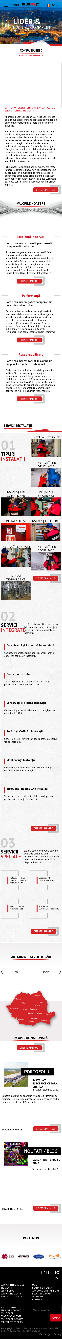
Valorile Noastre (31, 203)
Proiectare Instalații (19, 674)
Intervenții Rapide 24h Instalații (27, 788)
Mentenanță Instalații (20, 760)
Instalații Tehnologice (15, 577)
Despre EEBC (7, 1290)
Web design (44, 1334)
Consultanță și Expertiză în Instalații (30, 645)
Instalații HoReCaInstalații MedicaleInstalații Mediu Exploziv (18, 880)
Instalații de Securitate (46, 548)
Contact (37, 1299)
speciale (11, 856)
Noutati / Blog (40, 1151)
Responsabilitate (31, 355)
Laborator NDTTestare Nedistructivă (48, 879)
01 (8, 445)
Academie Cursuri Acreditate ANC (49, 907)
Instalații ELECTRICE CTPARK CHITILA (44, 1083)
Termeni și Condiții (11, 1310)
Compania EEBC (31, 50)
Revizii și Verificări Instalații (24, 731)
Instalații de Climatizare (15, 493)
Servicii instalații (18, 425)
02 (8, 616)
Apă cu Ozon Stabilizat (45, 1290)
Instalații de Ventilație (46, 464)
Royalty (57, 1334)
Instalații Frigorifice (46, 493)
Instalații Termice (46, 437)
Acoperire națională (31, 1038)
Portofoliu (37, 1072)
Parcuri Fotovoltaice (13, 1296)
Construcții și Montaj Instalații (26, 703)
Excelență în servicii (31, 237)
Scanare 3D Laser (42, 1287)
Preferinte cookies (12, 1322)
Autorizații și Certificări (31, 957)
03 (8, 842)
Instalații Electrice (46, 521)
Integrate (13, 630)
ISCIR (46, 972)
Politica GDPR (8, 1307)
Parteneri (31, 1238)
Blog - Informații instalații (42, 1295)
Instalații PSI (16, 521)
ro (50, 5)
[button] (2, 972)
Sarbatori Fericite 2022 (46, 1161)
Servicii (10, 625)
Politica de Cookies (12, 1319)
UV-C (34, 1284)
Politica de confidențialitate (11, 1315)
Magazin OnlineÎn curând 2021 (17, 907)
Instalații (13, 459)
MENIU (14, 5)
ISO (16, 972)
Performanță (31, 296)
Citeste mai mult (45, 189)
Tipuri (8, 454)
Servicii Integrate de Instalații (12, 1286)
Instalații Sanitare (15, 546)
